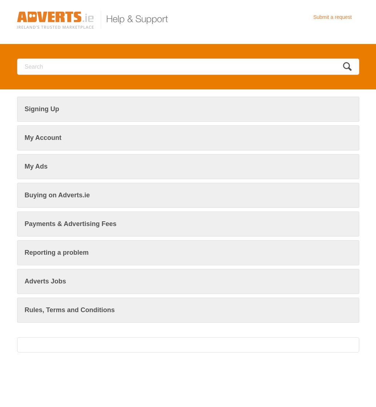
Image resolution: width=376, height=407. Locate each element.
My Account (43, 137)
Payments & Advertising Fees (70, 223)
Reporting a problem (57, 252)
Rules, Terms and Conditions (70, 310)
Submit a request (332, 17)
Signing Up (42, 109)
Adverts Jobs (45, 281)
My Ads (36, 166)
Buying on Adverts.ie (57, 195)
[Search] (188, 67)
